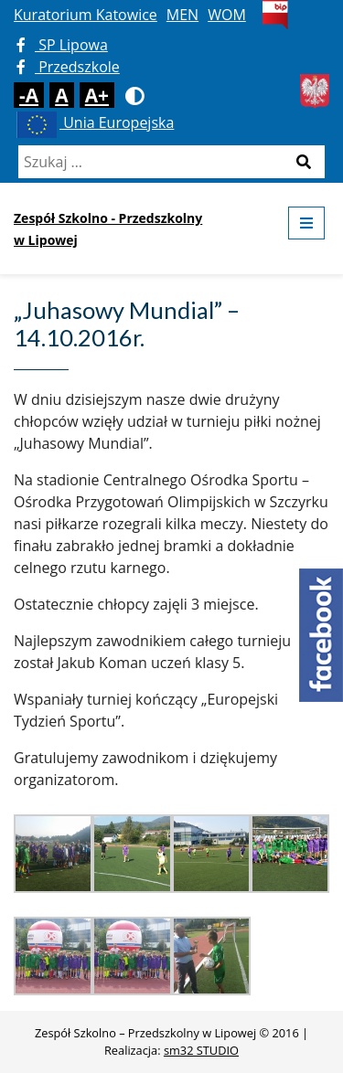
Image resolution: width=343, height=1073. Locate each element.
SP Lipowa (62, 45)
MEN (182, 15)
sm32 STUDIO (201, 1050)
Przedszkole (68, 67)
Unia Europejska (94, 122)
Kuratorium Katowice (85, 15)
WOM (227, 15)
